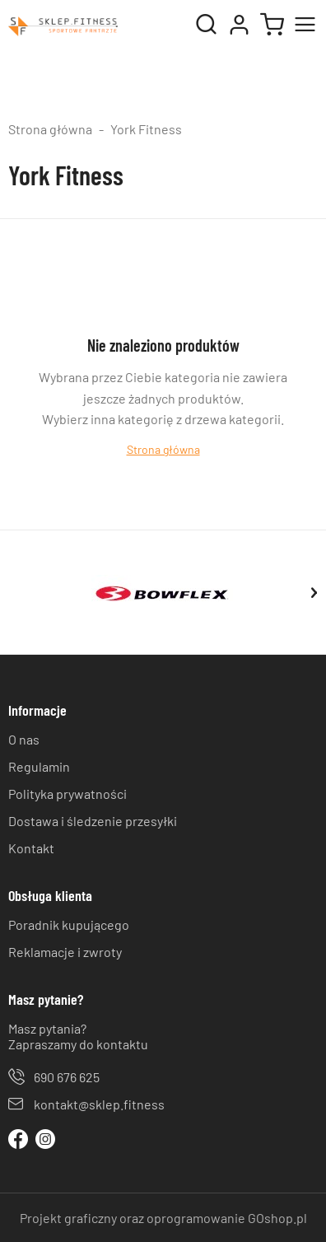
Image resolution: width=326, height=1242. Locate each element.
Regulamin (39, 766)
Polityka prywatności (67, 793)
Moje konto (239, 24)
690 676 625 (67, 1077)
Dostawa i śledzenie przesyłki (92, 821)
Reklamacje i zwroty (65, 952)
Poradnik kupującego (68, 924)
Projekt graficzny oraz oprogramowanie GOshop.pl (163, 1218)
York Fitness (146, 129)
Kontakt (31, 848)
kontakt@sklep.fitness (99, 1104)
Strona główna (50, 129)
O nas (24, 739)
